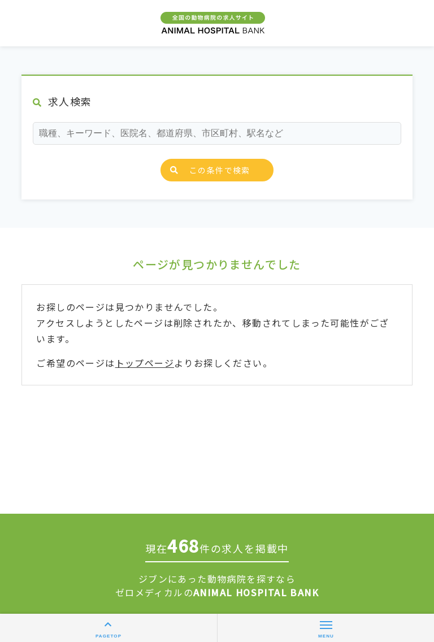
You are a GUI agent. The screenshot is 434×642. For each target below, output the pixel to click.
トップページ (144, 363)
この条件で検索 (210, 170)
